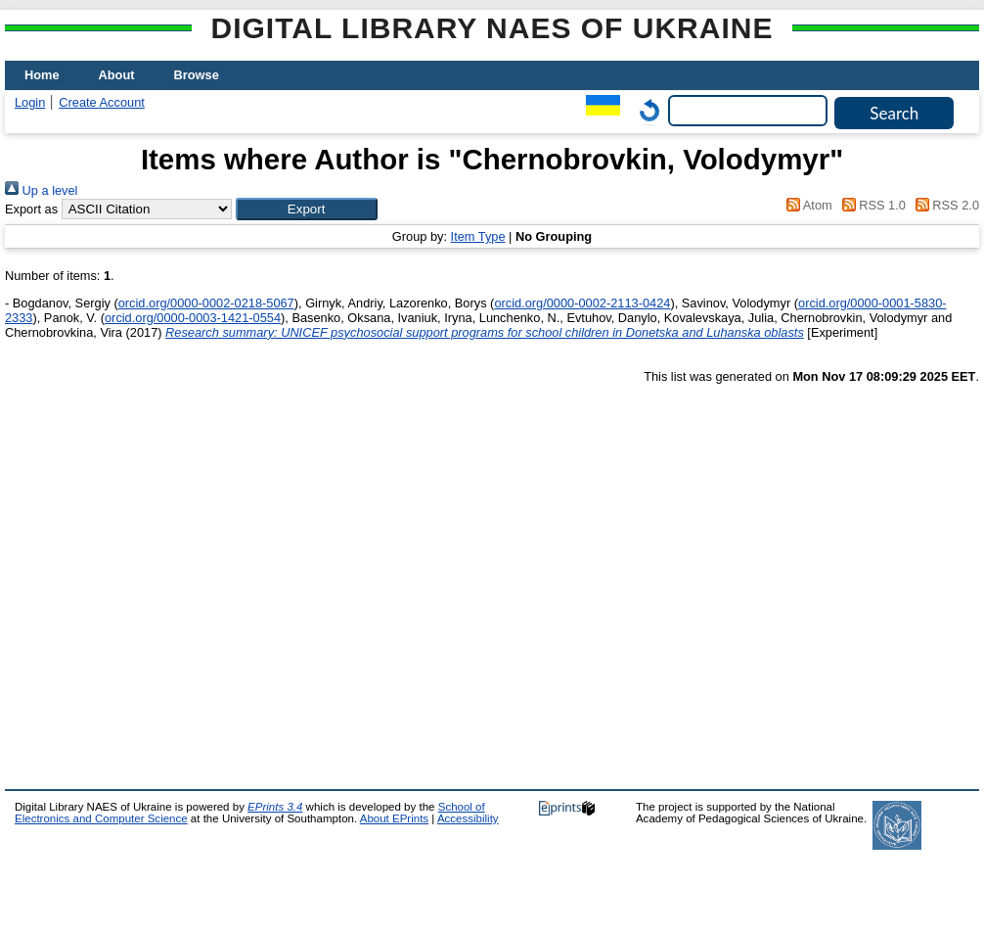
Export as (31, 209)
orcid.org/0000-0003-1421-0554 (193, 317)
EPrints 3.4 (274, 807)
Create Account (102, 102)
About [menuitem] (117, 75)
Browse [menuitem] (196, 75)
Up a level (41, 190)
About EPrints (394, 818)
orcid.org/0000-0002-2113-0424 (582, 303)
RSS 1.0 (870, 205)
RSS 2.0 (944, 205)
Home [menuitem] (42, 75)
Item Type (478, 236)
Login (30, 102)
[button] (307, 209)
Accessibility (468, 818)
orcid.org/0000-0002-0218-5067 (206, 303)
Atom (806, 205)
